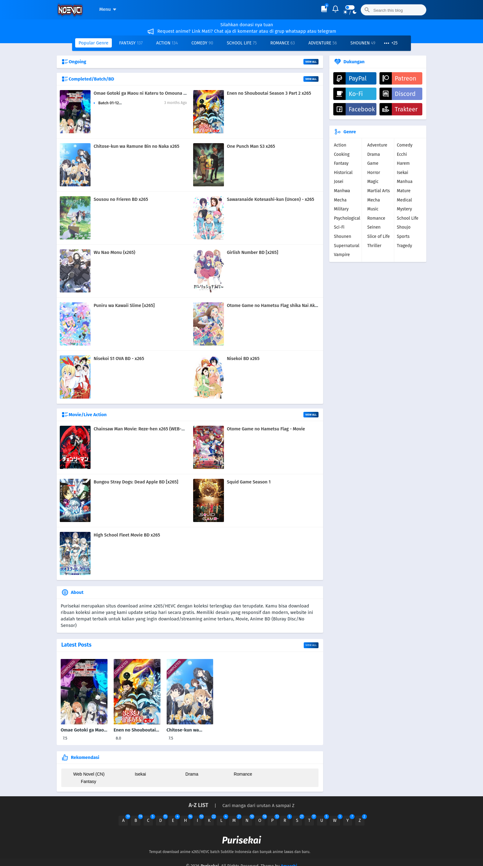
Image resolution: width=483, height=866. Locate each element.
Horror (373, 172)
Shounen (363, 43)
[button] (390, 43)
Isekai (139, 774)
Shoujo (403, 227)
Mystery (404, 209)
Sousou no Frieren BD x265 (121, 199)
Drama (189, 774)
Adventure (322, 43)
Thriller (374, 245)
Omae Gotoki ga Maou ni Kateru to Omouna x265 (143, 93)
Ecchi (402, 154)
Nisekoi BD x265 (243, 358)
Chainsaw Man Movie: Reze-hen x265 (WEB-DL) (141, 429)
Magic (372, 181)
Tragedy (404, 245)
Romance (282, 43)
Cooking (342, 154)
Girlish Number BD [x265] (252, 252)
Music (372, 209)
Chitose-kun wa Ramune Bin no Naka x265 (136, 146)
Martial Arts (378, 190)
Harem (403, 163)
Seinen (373, 227)
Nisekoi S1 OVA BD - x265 (119, 358)
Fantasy (131, 43)
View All (311, 61)
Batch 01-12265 (111, 103)
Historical (343, 172)
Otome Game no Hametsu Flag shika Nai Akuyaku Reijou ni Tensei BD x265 (302, 305)
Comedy (202, 43)
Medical (404, 200)
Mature (403, 190)
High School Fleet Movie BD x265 (127, 535)
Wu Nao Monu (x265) (114, 252)
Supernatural (346, 245)
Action (167, 43)
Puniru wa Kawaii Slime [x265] (124, 305)
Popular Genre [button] (93, 43)
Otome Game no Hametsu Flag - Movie (266, 429)
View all (311, 645)
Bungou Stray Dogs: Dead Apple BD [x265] (136, 482)
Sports (403, 236)
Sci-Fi (339, 227)
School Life (242, 43)
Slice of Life (378, 236)
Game (372, 163)
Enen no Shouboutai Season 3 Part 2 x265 (269, 93)
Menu (108, 9)
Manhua (404, 181)
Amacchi (289, 858)
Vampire (342, 254)
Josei (338, 181)
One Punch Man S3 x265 (251, 146)
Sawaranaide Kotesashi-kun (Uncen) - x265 (270, 199)
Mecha (340, 200)
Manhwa (342, 190)
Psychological (347, 218)
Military (341, 209)
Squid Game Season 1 (249, 482)
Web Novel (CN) (88, 774)
